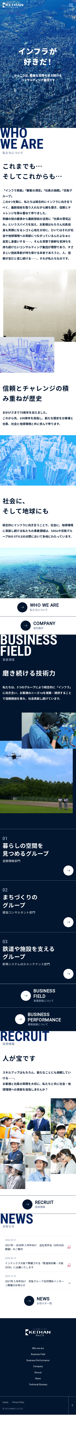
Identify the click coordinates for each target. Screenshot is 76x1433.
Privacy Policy (18, 1402)
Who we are (38, 1348)
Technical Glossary (38, 1384)
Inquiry (5, 1402)
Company (38, 1366)
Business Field (38, 1354)
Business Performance (38, 1360)
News (38, 1378)
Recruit (38, 1372)
